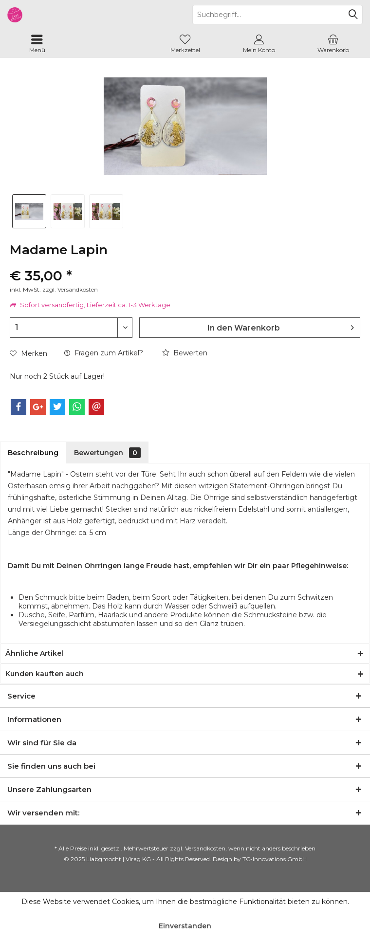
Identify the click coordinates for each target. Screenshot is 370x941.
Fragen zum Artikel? (103, 353)
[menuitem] (37, 44)
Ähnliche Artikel (34, 653)
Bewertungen (107, 452)
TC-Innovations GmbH (274, 859)
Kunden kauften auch (44, 673)
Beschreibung (33, 452)
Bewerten (184, 353)
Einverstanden (185, 926)
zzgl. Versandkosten (70, 289)
